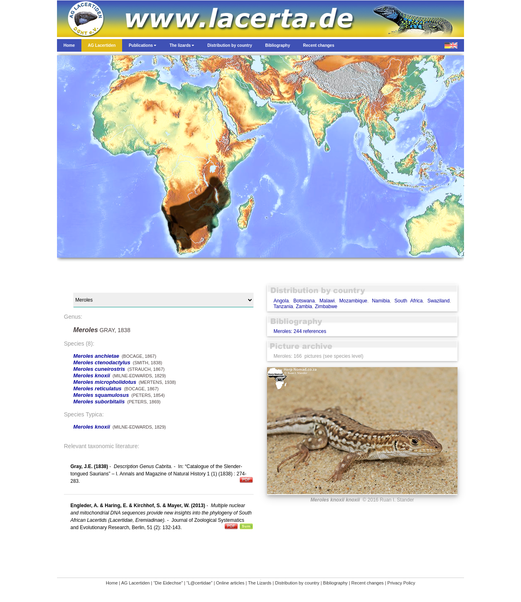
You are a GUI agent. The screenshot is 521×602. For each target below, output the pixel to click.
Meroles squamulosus (101, 395)
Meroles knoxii (91, 375)
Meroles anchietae (96, 356)
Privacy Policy (401, 582)
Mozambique (353, 301)
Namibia (381, 301)
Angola (281, 301)
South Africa (408, 301)
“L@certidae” (199, 582)
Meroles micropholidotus (104, 382)
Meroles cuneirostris (99, 369)
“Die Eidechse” (168, 582)
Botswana (304, 301)
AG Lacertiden (135, 582)
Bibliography (335, 582)
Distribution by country (297, 582)
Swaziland (438, 301)
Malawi (327, 301)
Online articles (230, 582)
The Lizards (259, 582)
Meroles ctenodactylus (101, 362)
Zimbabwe (326, 306)
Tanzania (283, 306)
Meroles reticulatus (97, 388)
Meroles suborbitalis (99, 401)
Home (112, 582)
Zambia (304, 306)
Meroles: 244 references (300, 331)
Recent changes (367, 582)
